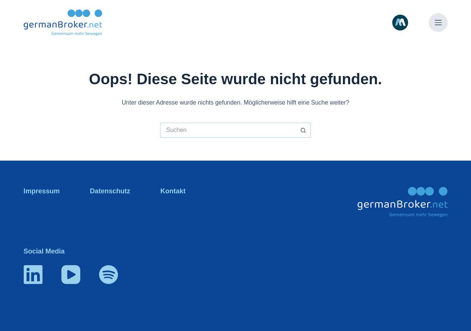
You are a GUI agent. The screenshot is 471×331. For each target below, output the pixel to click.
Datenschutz (110, 191)
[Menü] (438, 22)
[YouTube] (70, 274)
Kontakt (173, 191)
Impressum (42, 191)
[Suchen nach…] (228, 130)
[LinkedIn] (33, 274)
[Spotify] (108, 274)
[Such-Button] (303, 130)
